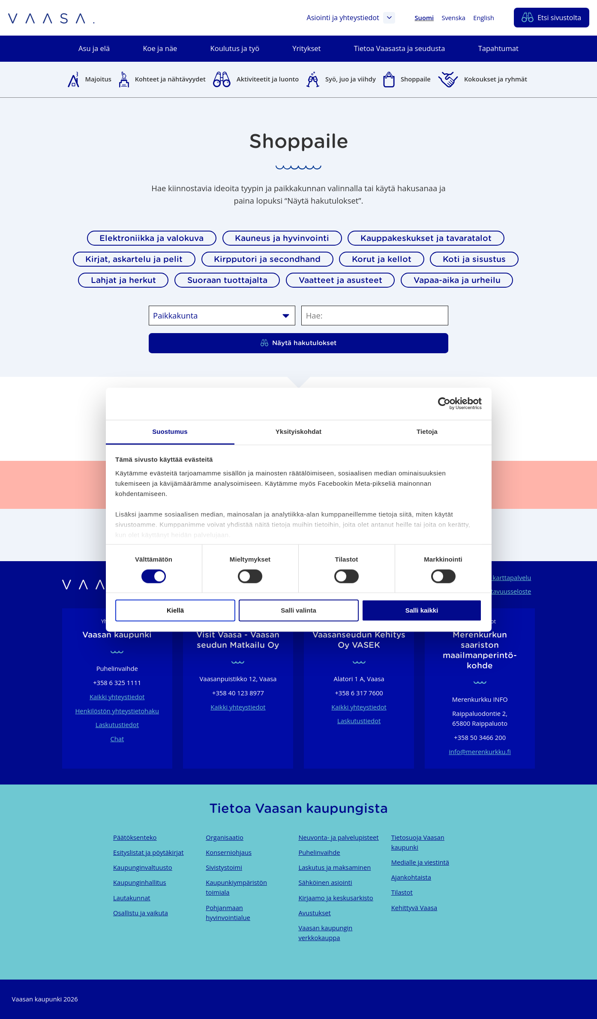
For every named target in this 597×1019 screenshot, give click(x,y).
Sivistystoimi (224, 867)
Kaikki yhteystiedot (117, 696)
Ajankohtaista (411, 877)
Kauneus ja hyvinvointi (282, 238)
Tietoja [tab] (427, 431)
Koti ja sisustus (474, 259)
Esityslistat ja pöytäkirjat (148, 852)
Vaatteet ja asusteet (340, 280)
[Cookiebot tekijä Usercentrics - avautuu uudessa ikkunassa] (444, 403)
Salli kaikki (421, 610)
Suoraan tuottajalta (227, 280)
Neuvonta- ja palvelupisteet (338, 837)
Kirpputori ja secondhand (267, 259)
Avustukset (314, 912)
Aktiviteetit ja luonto (268, 79)
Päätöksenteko (134, 837)
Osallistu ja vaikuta (140, 912)
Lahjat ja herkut (123, 280)
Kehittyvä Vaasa (414, 907)
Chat (117, 738)
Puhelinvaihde (319, 852)
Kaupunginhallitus (139, 882)
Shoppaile (416, 79)
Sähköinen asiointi (325, 882)
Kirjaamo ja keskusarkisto (335, 897)
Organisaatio (224, 837)
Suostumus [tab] (170, 431)
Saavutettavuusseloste (498, 591)
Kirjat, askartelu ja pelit (134, 259)
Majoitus (98, 79)
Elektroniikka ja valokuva (151, 238)
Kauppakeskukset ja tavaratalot (426, 238)
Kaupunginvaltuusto (142, 867)
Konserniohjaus (229, 852)
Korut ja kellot (381, 259)
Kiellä (175, 610)
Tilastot (402, 892)
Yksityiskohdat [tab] (298, 431)
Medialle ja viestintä (420, 862)
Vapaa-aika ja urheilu (457, 280)
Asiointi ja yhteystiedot (350, 18)
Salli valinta (298, 610)
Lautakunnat (131, 897)
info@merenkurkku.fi (480, 751)
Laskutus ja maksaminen (334, 867)
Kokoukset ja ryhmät (495, 79)
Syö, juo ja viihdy (350, 79)
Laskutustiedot (117, 724)
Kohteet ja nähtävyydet (170, 79)
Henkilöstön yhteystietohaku (117, 710)
